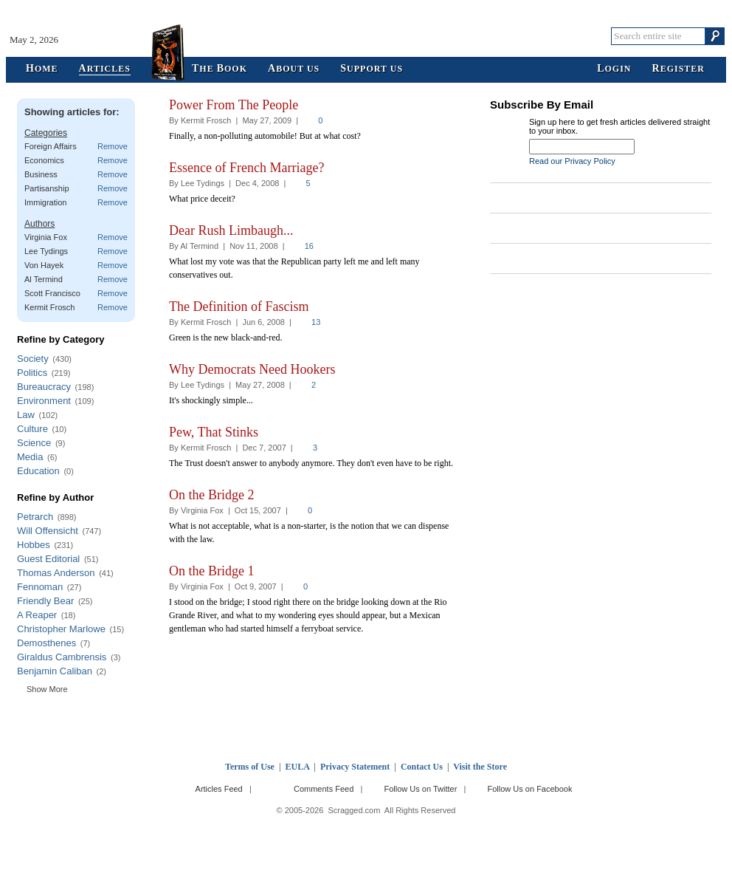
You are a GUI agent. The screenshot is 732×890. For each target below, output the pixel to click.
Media (30, 456)
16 (309, 246)
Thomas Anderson (56, 572)
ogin (614, 69)
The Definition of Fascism (238, 306)
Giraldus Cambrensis (61, 657)
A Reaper (37, 614)
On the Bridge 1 (211, 571)
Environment (44, 400)
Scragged (366, 35)
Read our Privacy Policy (572, 161)
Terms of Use (249, 766)
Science (34, 442)
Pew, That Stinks (213, 432)
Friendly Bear (45, 600)
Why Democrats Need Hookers (252, 369)
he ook (219, 69)
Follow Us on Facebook (530, 788)
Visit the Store (480, 766)
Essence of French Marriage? (246, 167)
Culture (32, 428)
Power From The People (233, 105)
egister (678, 69)
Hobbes (33, 544)
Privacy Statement (355, 766)
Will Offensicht (47, 530)
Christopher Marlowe (61, 628)
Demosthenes (46, 642)
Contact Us (422, 766)
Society (33, 358)
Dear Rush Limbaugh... (231, 230)
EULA (298, 766)
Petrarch (35, 516)
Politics (32, 372)
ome (42, 69)
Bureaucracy (44, 386)
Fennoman (40, 586)
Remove (112, 146)
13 (315, 322)
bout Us (294, 69)
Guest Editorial (48, 558)
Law (26, 414)
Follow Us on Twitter (420, 788)
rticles (105, 69)
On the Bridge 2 (211, 495)
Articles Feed (219, 788)
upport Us (371, 69)
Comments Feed (323, 788)
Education (38, 470)
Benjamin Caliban (54, 671)
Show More (47, 689)
